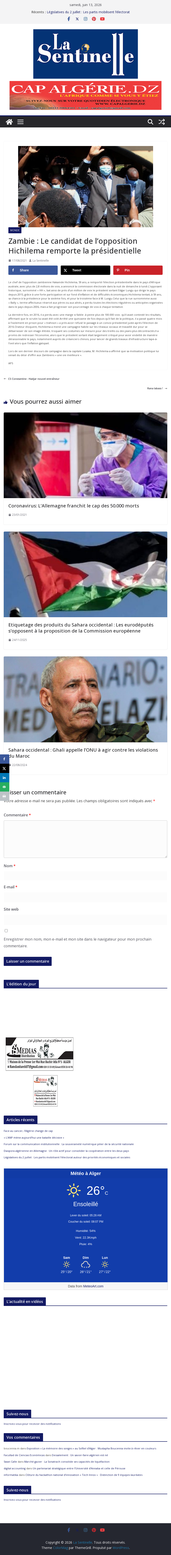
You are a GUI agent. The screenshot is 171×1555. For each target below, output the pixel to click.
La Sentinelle (41, 261)
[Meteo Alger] (86, 1257)
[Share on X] (85, 270)
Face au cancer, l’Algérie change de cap (28, 1131)
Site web (11, 909)
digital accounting (15, 1468)
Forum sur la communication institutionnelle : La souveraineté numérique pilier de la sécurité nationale (69, 1144)
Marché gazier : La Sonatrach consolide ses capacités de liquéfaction (67, 1461)
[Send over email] (4, 787)
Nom (10, 865)
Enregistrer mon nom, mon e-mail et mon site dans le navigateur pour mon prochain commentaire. (77, 942)
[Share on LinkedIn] (4, 777)
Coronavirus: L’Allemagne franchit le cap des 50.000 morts (73, 506)
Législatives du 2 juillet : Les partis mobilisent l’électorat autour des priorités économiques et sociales (88, 14)
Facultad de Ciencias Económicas (24, 1455)
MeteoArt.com (93, 1286)
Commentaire (17, 815)
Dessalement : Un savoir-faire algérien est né (80, 1455)
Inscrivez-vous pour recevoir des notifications (32, 1423)
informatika (11, 1475)
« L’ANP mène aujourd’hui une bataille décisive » (34, 1137)
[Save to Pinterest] (138, 270)
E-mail (10, 886)
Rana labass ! (157, 388)
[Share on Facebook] (33, 270)
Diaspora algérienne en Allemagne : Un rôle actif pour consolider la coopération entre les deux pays (66, 1150)
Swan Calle (10, 1461)
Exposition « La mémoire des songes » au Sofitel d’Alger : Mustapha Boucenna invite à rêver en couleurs (91, 1448)
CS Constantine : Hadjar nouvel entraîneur (32, 378)
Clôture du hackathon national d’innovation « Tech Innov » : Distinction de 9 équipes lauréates (83, 1475)
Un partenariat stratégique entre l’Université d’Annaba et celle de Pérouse (79, 1468)
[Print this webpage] (4, 796)
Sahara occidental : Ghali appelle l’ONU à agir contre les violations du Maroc (83, 753)
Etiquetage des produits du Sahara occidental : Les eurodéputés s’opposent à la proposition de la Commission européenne (81, 628)
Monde (15, 230)
